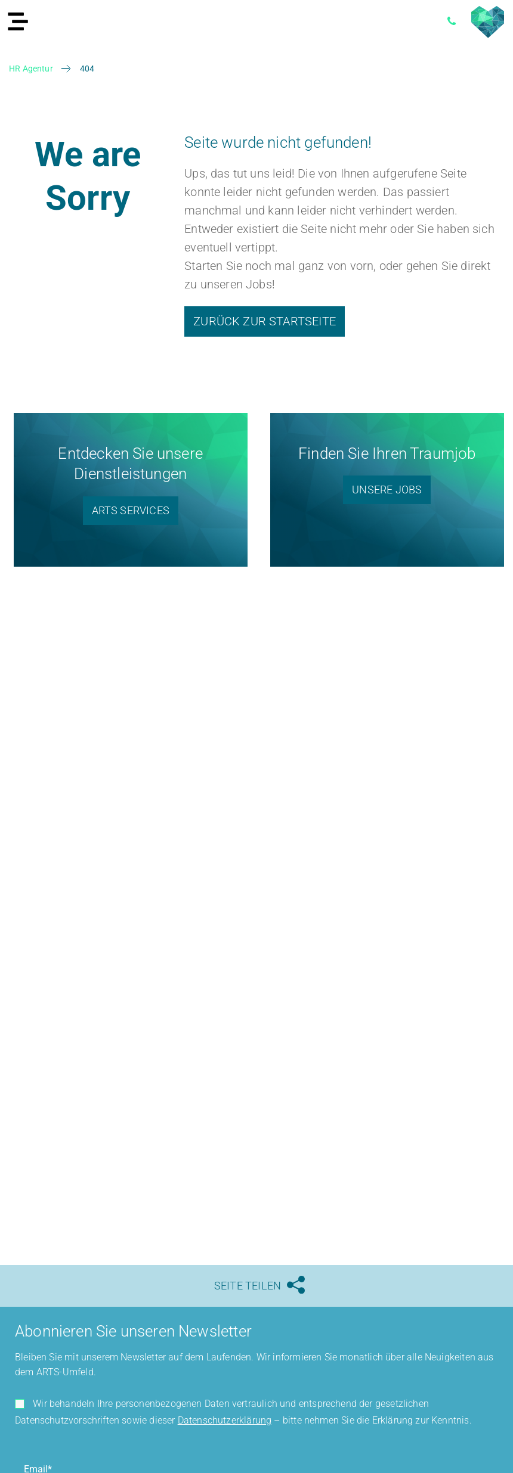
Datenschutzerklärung (225, 1420)
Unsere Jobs (387, 489)
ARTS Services (130, 510)
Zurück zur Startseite (264, 321)
